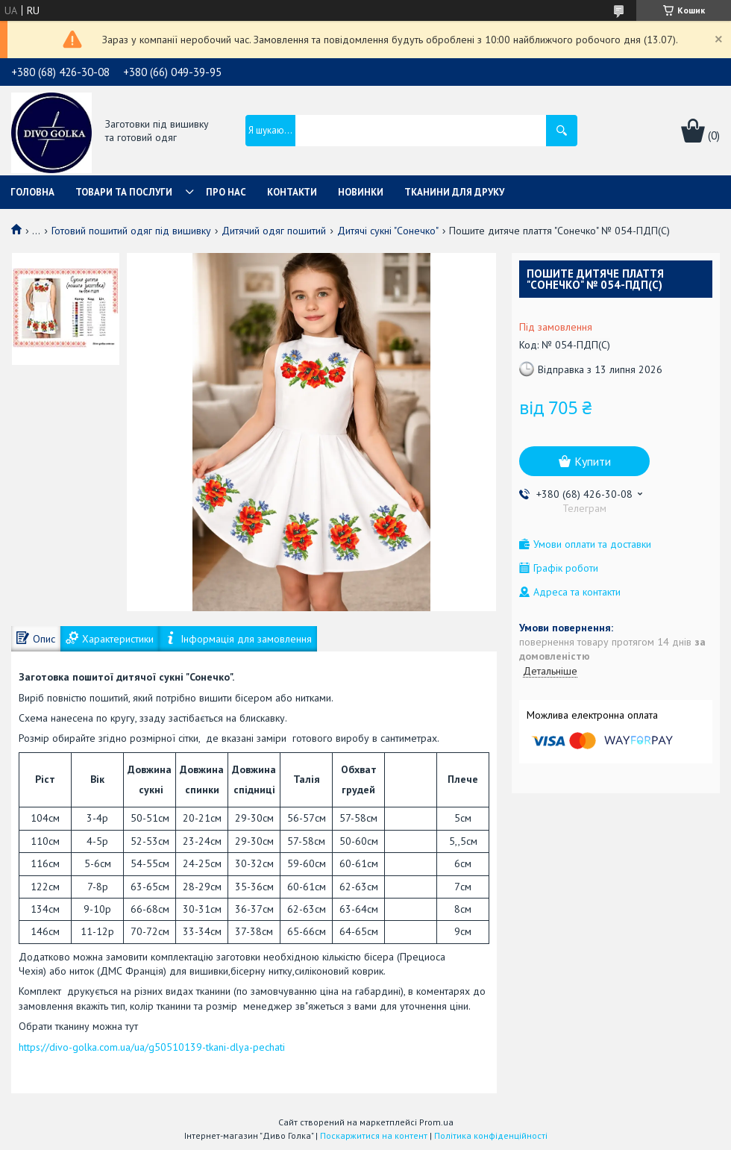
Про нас (226, 192)
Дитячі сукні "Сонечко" (388, 230)
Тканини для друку (454, 192)
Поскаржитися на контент (373, 1135)
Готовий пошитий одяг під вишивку (131, 230)
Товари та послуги (123, 192)
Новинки (360, 192)
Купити (592, 461)
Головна (32, 192)
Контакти (292, 192)
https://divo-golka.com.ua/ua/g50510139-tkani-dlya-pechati (152, 1047)
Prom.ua (436, 1122)
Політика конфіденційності (491, 1135)
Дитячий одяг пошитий (274, 230)
